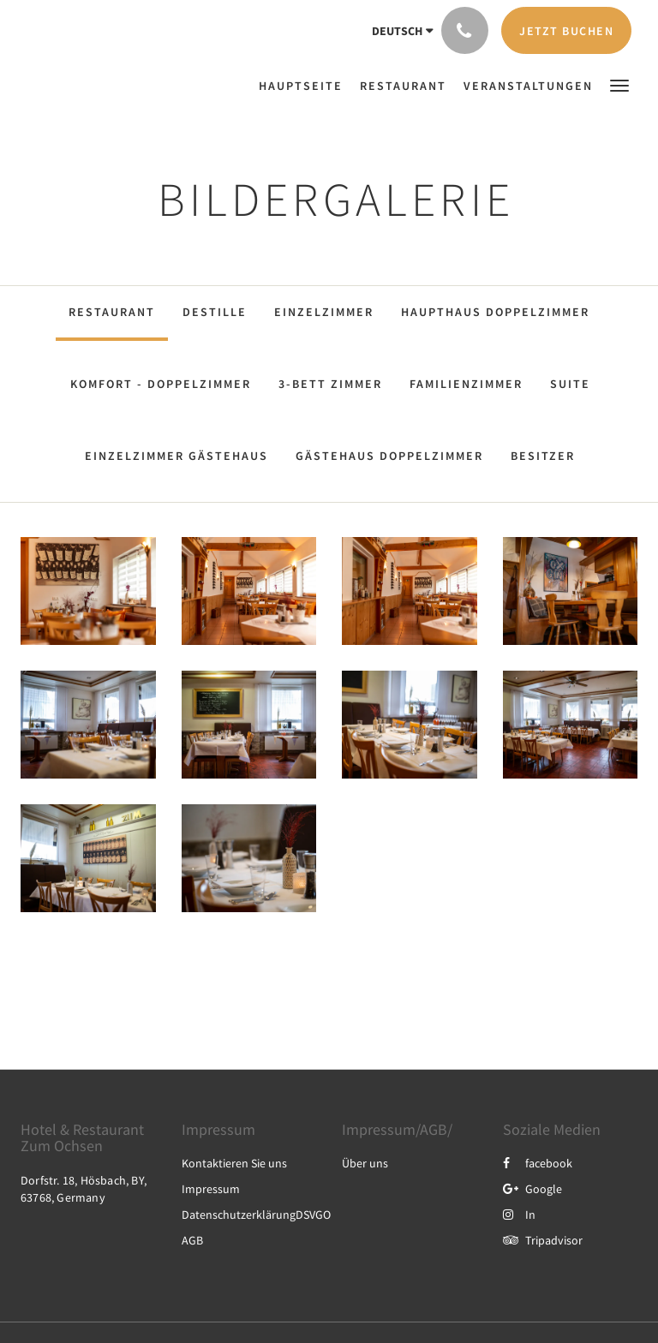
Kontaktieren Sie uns (234, 1163)
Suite (570, 383)
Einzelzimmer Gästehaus (176, 455)
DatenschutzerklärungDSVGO (256, 1214)
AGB (192, 1240)
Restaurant (112, 311)
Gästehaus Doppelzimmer (389, 455)
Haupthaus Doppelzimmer (495, 311)
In (519, 1214)
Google (532, 1189)
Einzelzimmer (324, 311)
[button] (619, 84)
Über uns (365, 1163)
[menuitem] (305, 85)
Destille (214, 311)
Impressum (211, 1189)
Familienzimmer (466, 383)
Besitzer (543, 455)
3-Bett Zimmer (330, 383)
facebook (537, 1163)
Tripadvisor (543, 1240)
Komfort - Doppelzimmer (160, 383)
